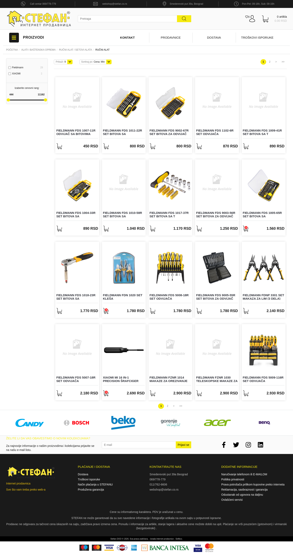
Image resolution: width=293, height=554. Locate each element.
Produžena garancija (91, 489)
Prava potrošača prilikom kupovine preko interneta (252, 484)
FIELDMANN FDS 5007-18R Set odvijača (75, 379)
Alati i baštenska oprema (38, 49)
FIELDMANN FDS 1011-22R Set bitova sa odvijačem (122, 134)
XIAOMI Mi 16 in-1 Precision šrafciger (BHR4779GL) (121, 381)
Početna (12, 49)
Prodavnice (171, 37)
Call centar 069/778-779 (43, 3)
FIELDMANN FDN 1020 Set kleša (122, 296)
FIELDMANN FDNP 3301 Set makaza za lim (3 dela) (263, 296)
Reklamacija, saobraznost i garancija (244, 489)
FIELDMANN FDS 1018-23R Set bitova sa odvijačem (75, 298)
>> (283, 61)
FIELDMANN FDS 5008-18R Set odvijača (169, 296)
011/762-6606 (158, 484)
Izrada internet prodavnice (162, 539)
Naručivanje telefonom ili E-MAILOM (244, 474)
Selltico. (179, 539)
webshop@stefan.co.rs (114, 3)
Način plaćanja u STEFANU (95, 484)
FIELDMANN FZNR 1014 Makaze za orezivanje (169, 379)
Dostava (214, 37)
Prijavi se (183, 444)
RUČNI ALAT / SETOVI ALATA (75, 49)
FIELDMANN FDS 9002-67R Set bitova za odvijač (169, 132)
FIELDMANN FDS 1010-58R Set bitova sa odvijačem (122, 216)
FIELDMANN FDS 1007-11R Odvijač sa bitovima (75, 132)
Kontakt (127, 37)
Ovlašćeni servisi (232, 499)
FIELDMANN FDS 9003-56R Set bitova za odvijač (215, 214)
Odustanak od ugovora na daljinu (242, 494)
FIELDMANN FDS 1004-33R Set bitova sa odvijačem (75, 216)
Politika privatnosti (232, 479)
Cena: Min (93, 61)
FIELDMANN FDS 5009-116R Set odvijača (263, 379)
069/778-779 (158, 479)
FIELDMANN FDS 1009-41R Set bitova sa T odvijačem (262, 134)
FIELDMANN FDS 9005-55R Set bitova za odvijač (215, 296)
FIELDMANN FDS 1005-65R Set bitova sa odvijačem (262, 216)
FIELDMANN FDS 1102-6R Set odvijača (214, 132)
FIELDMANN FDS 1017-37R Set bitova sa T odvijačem (169, 216)
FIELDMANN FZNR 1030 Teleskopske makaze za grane (217, 381)
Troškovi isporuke (257, 37)
